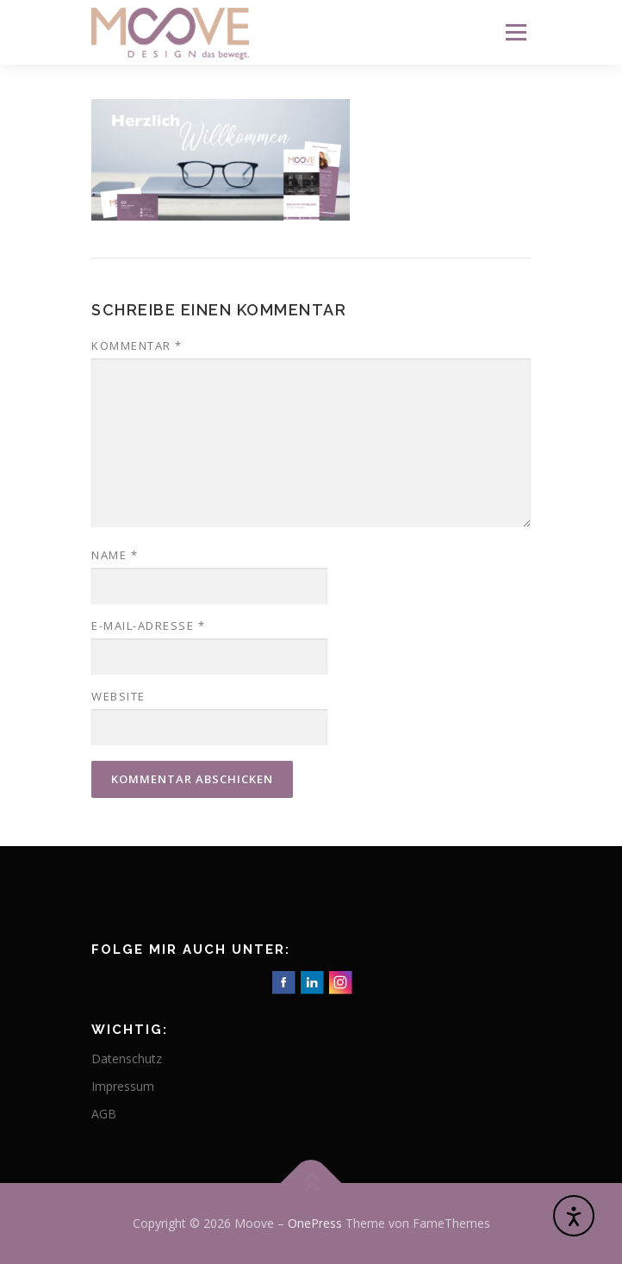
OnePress (315, 1223)
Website (118, 696)
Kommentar (137, 345)
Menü (515, 32)
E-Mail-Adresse (148, 625)
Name (114, 555)
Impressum (122, 1086)
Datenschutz (126, 1058)
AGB (103, 1113)
